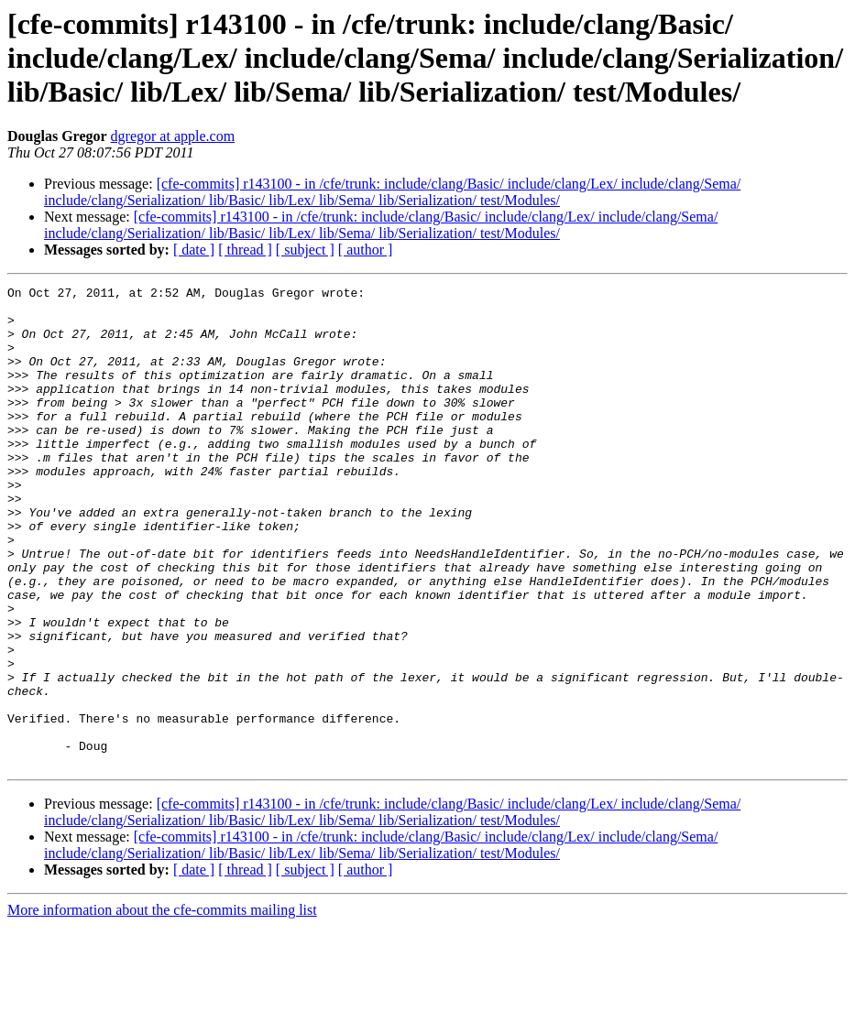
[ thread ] (245, 249)
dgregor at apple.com (173, 136)
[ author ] (365, 249)
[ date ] (193, 249)
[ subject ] (305, 249)
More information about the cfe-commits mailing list (162, 1006)
